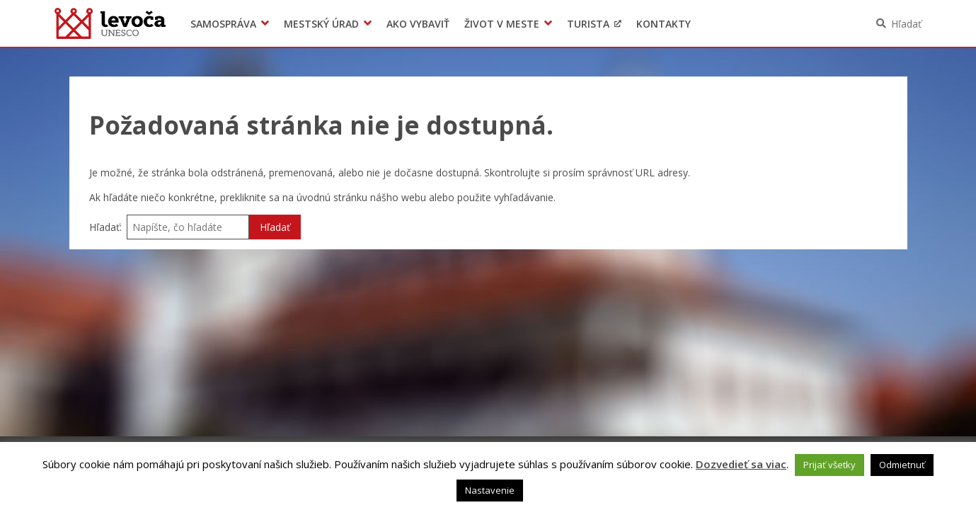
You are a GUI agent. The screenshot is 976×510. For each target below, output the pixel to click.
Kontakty (663, 23)
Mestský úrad (321, 23)
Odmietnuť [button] (902, 464)
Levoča (110, 23)
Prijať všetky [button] (829, 464)
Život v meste (501, 23)
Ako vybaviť (417, 23)
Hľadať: (105, 227)
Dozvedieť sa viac (741, 464)
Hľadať (906, 23)
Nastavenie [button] (490, 490)
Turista (588, 23)
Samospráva (223, 23)
